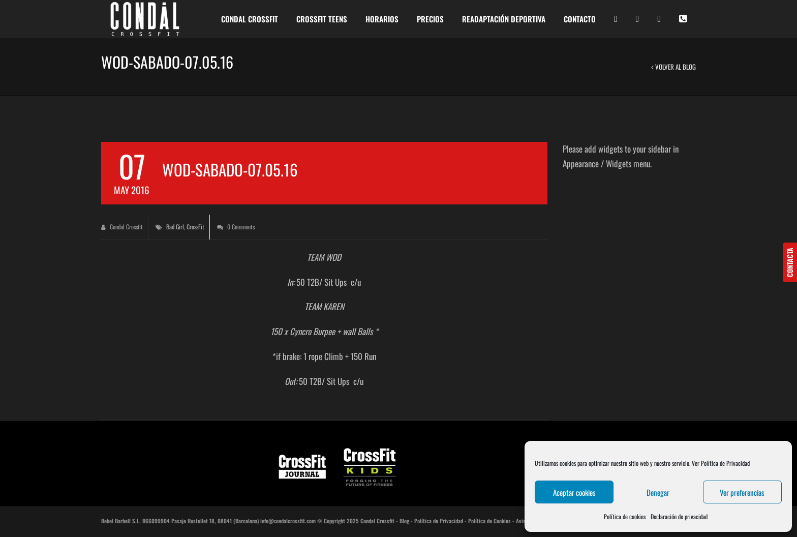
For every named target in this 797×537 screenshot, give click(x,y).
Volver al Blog (673, 67)
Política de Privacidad (438, 521)
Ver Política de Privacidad (721, 463)
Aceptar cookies (574, 492)
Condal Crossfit (122, 226)
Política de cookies (625, 516)
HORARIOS (381, 18)
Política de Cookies (489, 521)
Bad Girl (175, 226)
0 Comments (236, 226)
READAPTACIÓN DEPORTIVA (503, 18)
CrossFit (195, 226)
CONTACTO (580, 18)
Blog (404, 521)
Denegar (658, 492)
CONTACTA (789, 262)
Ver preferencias (742, 492)
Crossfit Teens (321, 18)
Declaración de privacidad (679, 516)
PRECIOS (430, 18)
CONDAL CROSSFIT (249, 18)
